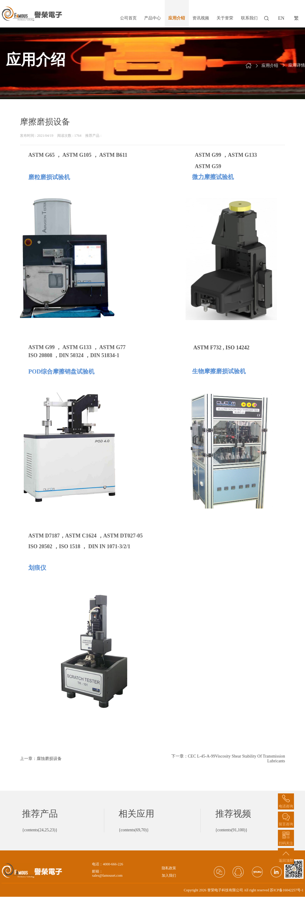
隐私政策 (169, 868)
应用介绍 (176, 18)
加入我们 (169, 876)
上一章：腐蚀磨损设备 (41, 758)
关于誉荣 (225, 18)
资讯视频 (200, 18)
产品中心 (152, 18)
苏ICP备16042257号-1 (287, 890)
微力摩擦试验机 (213, 176)
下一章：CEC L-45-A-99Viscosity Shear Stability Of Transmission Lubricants (228, 758)
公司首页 (128, 18)
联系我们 (249, 18)
